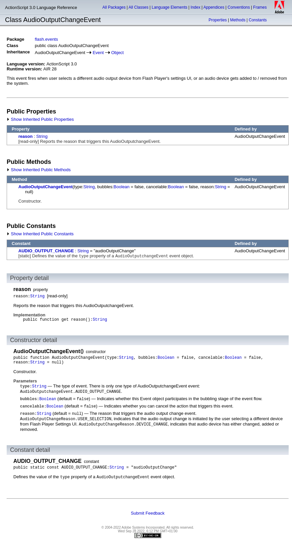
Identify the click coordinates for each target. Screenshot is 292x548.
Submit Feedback (148, 513)
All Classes (138, 7)
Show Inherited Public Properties (40, 119)
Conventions (239, 7)
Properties (218, 20)
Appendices (214, 7)
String (41, 136)
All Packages (113, 7)
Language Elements (170, 7)
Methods (237, 20)
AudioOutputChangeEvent (45, 186)
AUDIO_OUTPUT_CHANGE (46, 250)
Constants (258, 20)
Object (117, 52)
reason (25, 136)
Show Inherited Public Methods (39, 169)
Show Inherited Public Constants (40, 233)
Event (98, 52)
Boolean (121, 186)
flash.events (46, 39)
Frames (260, 7)
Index (195, 7)
